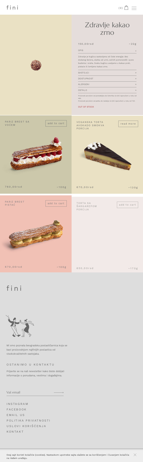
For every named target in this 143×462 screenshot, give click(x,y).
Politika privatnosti (29, 420)
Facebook (17, 409)
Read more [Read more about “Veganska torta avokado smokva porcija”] (128, 126)
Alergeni (107, 84)
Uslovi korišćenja (26, 426)
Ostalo (107, 90)
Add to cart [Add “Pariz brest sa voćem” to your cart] (56, 124)
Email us (16, 415)
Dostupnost (107, 79)
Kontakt (15, 431)
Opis (107, 50)
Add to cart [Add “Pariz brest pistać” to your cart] (56, 206)
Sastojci (107, 73)
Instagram (17, 404)
